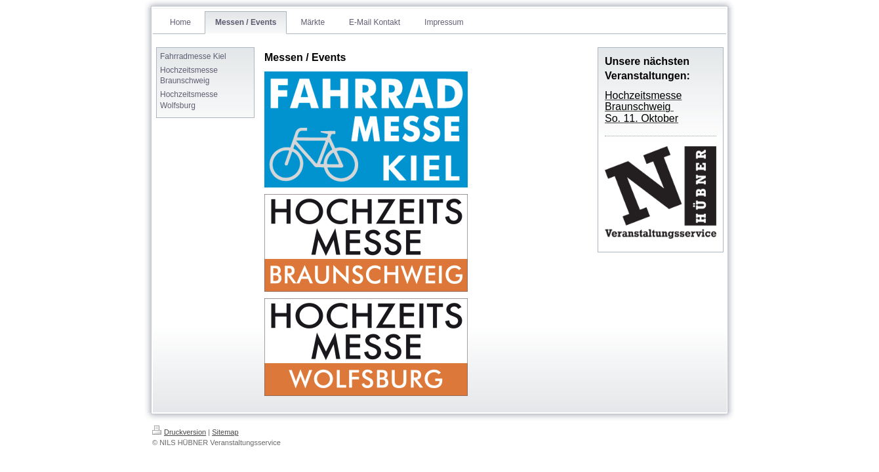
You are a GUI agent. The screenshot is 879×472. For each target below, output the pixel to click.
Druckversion (179, 432)
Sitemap (225, 432)
